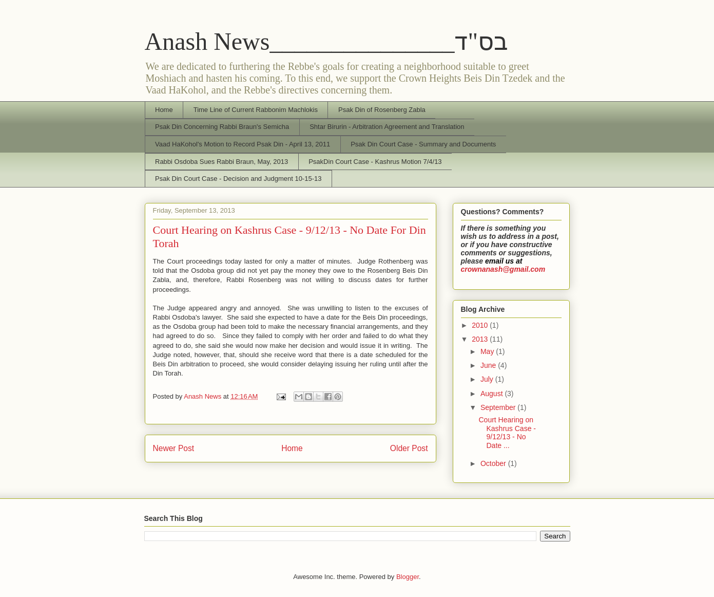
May (488, 351)
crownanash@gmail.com (503, 269)
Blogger (407, 577)
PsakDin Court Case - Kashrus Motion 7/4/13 (374, 161)
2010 (481, 325)
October (494, 463)
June (489, 365)
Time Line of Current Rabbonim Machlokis (256, 110)
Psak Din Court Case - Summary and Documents (423, 144)
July (487, 379)
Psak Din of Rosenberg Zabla (382, 110)
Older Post (409, 448)
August (492, 393)
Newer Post (174, 448)
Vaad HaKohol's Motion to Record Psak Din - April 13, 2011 (242, 144)
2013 (481, 339)
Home (164, 110)
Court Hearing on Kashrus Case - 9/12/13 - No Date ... (506, 433)
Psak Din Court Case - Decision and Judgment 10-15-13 (238, 178)
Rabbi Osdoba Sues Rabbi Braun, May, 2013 (221, 161)
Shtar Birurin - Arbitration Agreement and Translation (387, 126)
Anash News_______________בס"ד (327, 41)
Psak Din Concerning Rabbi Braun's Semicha (222, 126)
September (498, 407)
